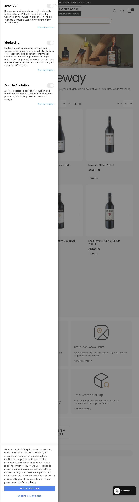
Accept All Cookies (29, 496)
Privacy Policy (21, 465)
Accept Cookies (29, 488)
